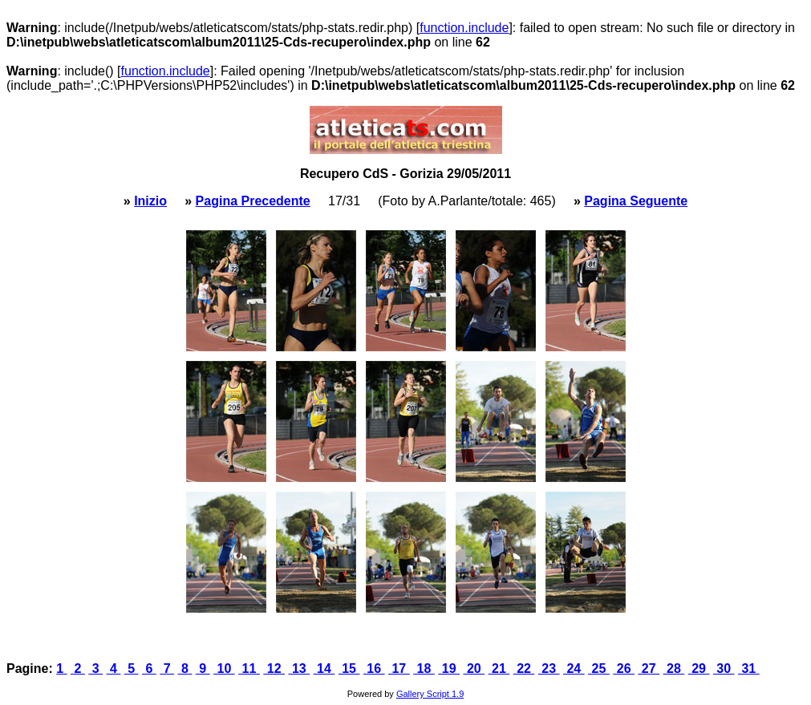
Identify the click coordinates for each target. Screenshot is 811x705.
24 (574, 668)
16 (374, 668)
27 (648, 668)
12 (274, 668)
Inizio (150, 201)
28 (674, 668)
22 (524, 668)
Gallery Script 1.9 (430, 694)
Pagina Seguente (635, 201)
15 (349, 668)
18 (424, 668)
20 (474, 668)
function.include (464, 27)
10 (224, 668)
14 (324, 668)
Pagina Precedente (253, 201)
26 (624, 668)
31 (749, 668)
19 (449, 668)
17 (399, 668)
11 (249, 668)
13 (299, 668)
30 (724, 668)
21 (499, 668)
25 (599, 668)
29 (699, 668)
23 (549, 668)
